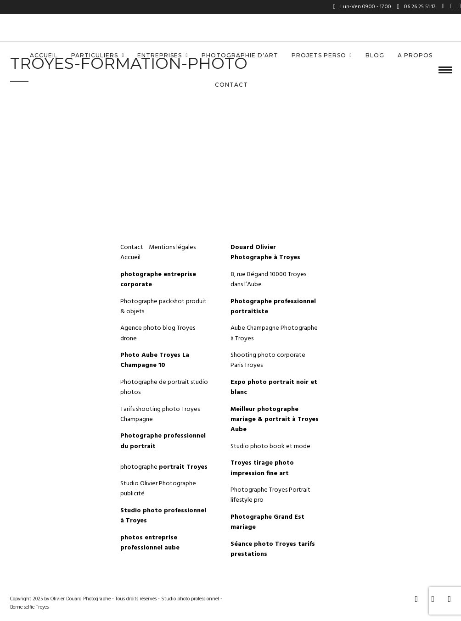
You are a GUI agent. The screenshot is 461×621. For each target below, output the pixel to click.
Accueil (44, 55)
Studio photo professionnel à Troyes (163, 515)
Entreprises (159, 55)
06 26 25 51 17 (416, 6)
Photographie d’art (240, 55)
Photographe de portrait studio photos (164, 387)
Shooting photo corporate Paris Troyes (267, 360)
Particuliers (94, 55)
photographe (164, 467)
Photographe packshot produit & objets (163, 306)
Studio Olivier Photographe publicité (158, 488)
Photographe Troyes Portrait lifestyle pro (270, 495)
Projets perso (319, 55)
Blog (374, 55)
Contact (231, 84)
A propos (415, 55)
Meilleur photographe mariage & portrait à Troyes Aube (274, 419)
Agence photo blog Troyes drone (157, 333)
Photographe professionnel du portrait (163, 441)
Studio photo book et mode (270, 446)
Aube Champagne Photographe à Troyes (274, 333)
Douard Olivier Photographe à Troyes (265, 252)
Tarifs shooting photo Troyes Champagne (160, 414)
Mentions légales (173, 247)
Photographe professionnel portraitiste (273, 306)
